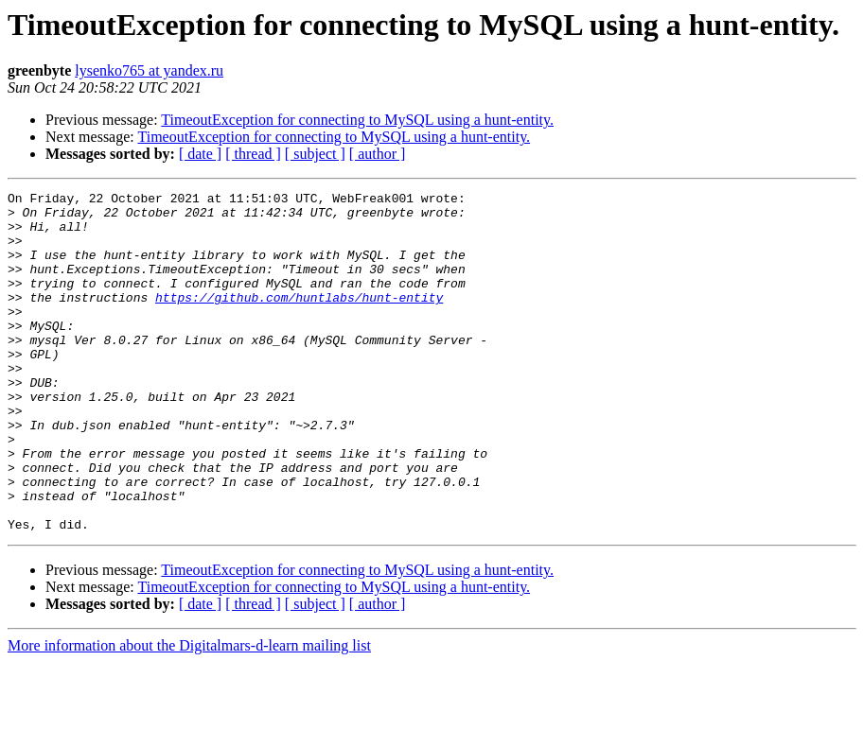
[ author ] (377, 154)
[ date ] (200, 154)
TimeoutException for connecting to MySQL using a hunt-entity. (357, 120)
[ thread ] (253, 154)
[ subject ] (315, 154)
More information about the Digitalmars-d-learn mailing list (189, 713)
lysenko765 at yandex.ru (149, 70)
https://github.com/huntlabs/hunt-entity (299, 319)
